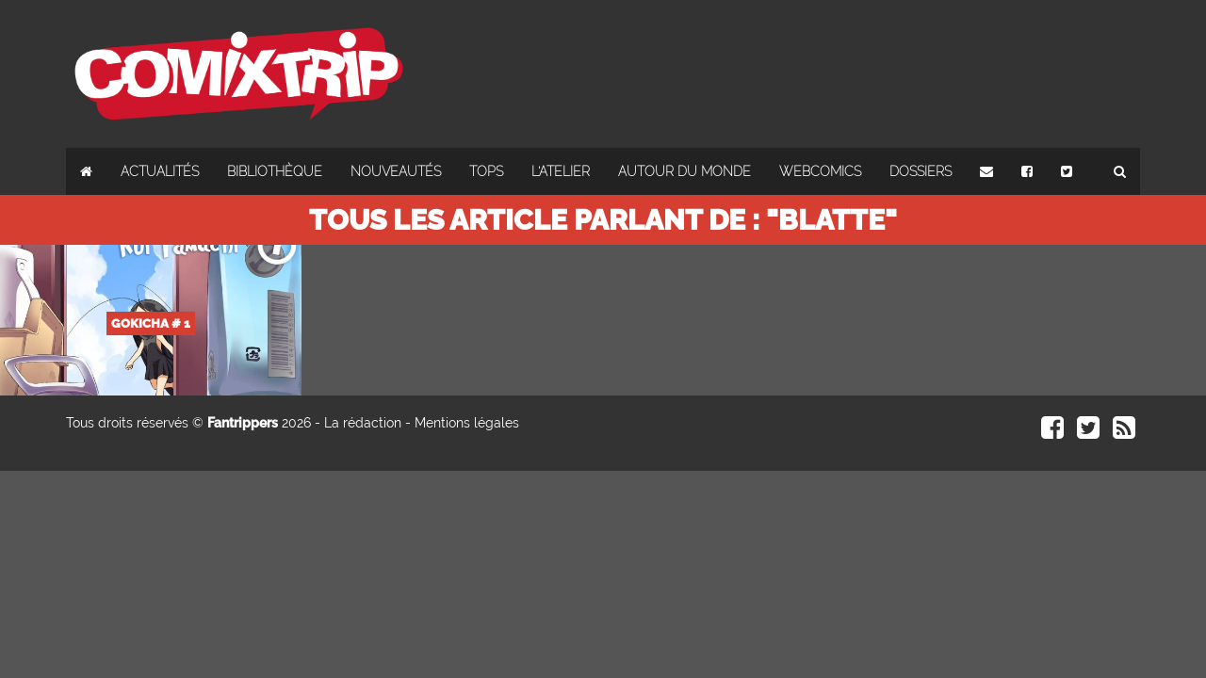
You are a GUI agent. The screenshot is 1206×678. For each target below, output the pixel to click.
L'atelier (560, 171)
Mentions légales (467, 422)
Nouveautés (395, 171)
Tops (486, 171)
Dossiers (920, 171)
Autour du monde (684, 171)
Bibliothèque (274, 171)
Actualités (160, 171)
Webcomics (820, 171)
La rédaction (362, 422)
